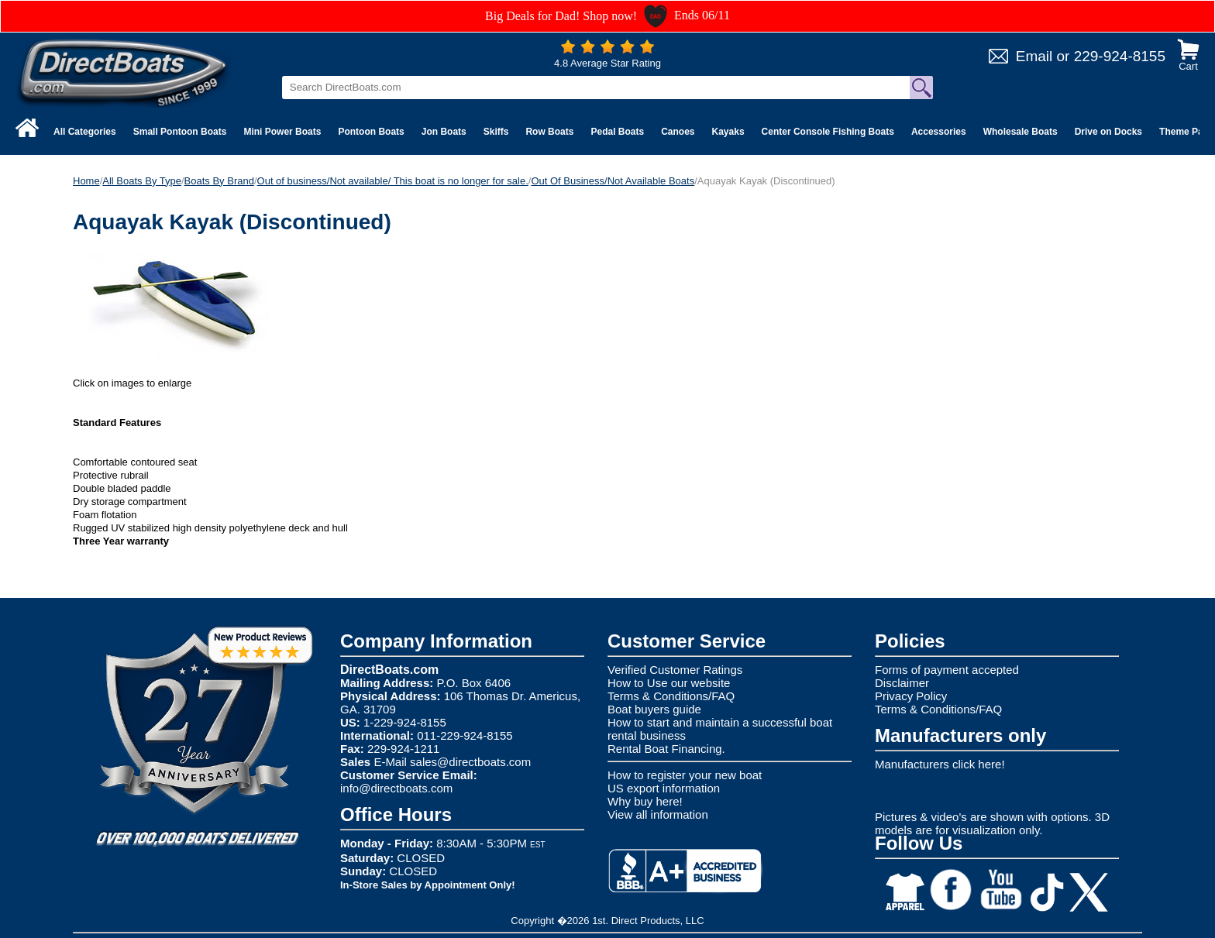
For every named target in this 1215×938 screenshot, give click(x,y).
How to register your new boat (685, 775)
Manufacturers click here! (940, 764)
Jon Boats (444, 131)
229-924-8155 (1119, 56)
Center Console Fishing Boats (828, 131)
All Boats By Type (141, 181)
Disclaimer (902, 682)
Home (86, 181)
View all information (658, 814)
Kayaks (728, 131)
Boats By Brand (219, 181)
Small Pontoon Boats (180, 131)
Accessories (938, 131)
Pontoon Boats (371, 131)
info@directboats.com (396, 788)
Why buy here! (645, 801)
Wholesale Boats (1020, 131)
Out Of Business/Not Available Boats (612, 181)
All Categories (84, 131)
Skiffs (496, 131)
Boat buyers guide (654, 709)
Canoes (677, 131)
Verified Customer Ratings (675, 669)
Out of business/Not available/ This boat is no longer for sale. (392, 181)
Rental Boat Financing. (666, 748)
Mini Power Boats (282, 131)
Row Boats (549, 131)
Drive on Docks (1108, 131)
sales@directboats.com (470, 761)
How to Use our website (669, 682)
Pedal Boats (617, 131)
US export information (664, 788)
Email (1034, 56)
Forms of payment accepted (947, 669)
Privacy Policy (911, 696)
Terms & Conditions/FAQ (671, 696)
